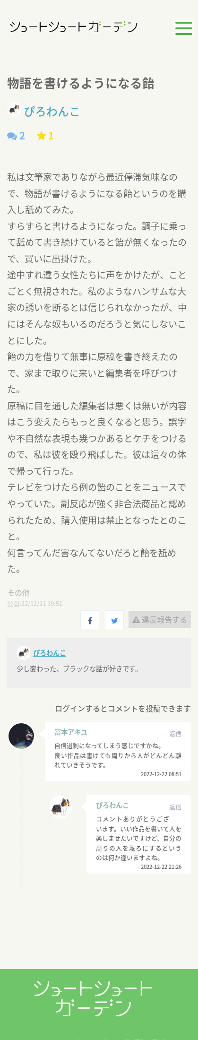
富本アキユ (70, 732)
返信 (175, 733)
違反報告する (159, 619)
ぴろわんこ (112, 805)
